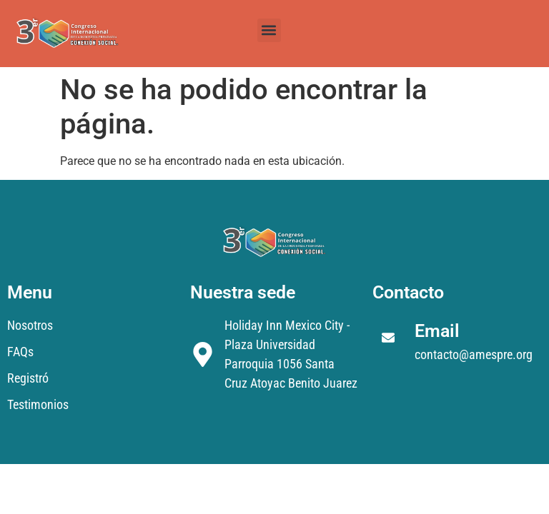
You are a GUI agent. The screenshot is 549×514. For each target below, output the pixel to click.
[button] (269, 30)
